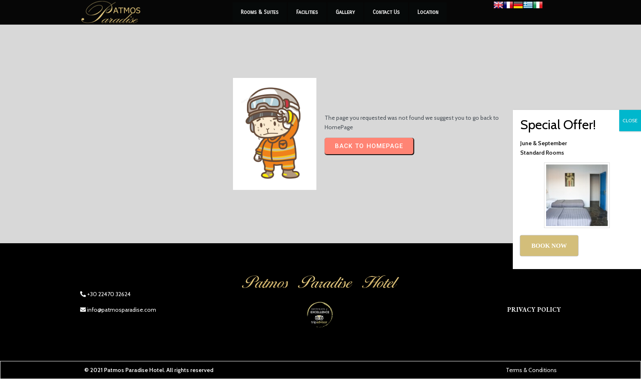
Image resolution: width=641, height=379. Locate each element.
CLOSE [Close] (630, 120)
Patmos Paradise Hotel (134, 370)
